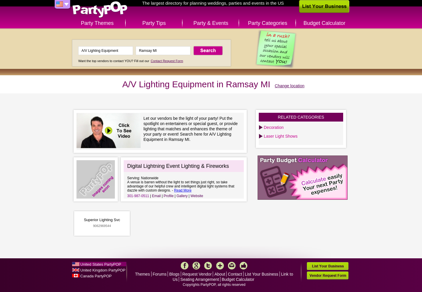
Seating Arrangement (200, 279)
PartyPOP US (100, 9)
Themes (142, 274)
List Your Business (261, 274)
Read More (182, 190)
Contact (235, 274)
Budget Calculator (325, 23)
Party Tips (154, 23)
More (220, 265)
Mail (232, 265)
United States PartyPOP (100, 264)
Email (156, 196)
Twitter (208, 265)
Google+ (196, 265)
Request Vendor (197, 274)
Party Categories (267, 23)
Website (196, 196)
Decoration (274, 127)
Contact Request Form (167, 61)
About (220, 274)
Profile (168, 196)
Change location (289, 85)
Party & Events (210, 23)
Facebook (184, 265)
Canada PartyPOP (96, 276)
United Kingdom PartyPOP (102, 270)
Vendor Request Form (328, 275)
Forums (159, 274)
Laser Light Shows (280, 136)
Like (243, 265)
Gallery (182, 196)
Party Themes (97, 23)
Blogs (174, 274)
